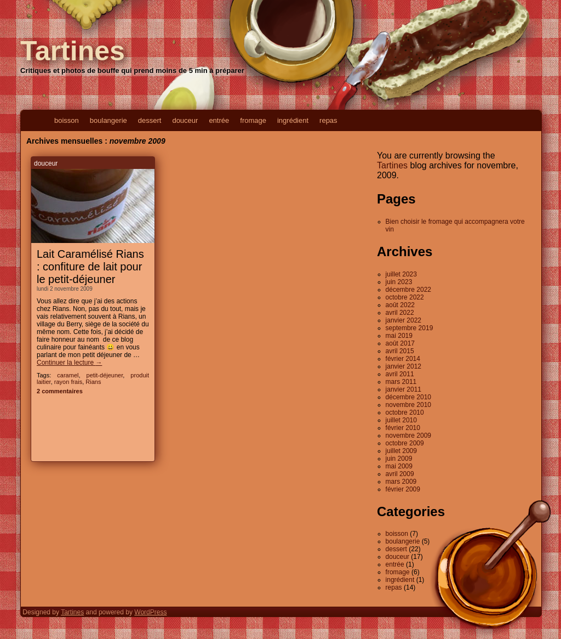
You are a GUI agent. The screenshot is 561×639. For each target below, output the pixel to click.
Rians (93, 381)
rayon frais (68, 381)
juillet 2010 (401, 420)
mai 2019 (399, 336)
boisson (66, 120)
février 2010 (403, 428)
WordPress (150, 612)
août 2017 (400, 343)
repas (328, 120)
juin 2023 (399, 282)
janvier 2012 (403, 366)
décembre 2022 (408, 289)
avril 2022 (400, 312)
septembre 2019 (409, 328)
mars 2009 (401, 481)
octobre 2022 (405, 297)
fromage (253, 120)
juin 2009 (399, 458)
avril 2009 (400, 474)
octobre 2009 (405, 443)
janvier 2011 (403, 389)
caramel (67, 375)
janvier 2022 (403, 320)
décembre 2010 (408, 397)
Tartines (72, 51)
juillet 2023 (401, 274)
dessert (150, 120)
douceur (185, 120)
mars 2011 (401, 382)
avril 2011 (400, 374)
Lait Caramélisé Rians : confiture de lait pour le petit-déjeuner (90, 266)
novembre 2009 (408, 435)
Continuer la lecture (69, 362)
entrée (219, 120)
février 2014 (403, 359)
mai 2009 (399, 466)
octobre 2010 (405, 412)
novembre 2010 (408, 405)
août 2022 (400, 305)
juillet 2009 (401, 451)
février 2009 (403, 489)
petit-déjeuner (105, 375)
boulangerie (108, 120)
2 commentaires (60, 391)
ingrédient (292, 120)
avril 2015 (400, 351)
